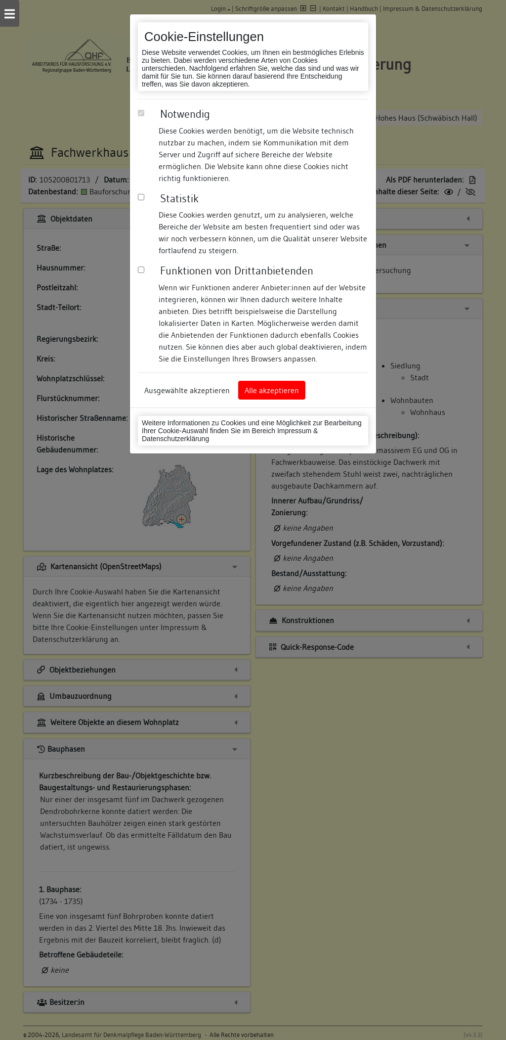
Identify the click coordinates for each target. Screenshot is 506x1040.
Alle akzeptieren (272, 390)
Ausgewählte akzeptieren (187, 390)
